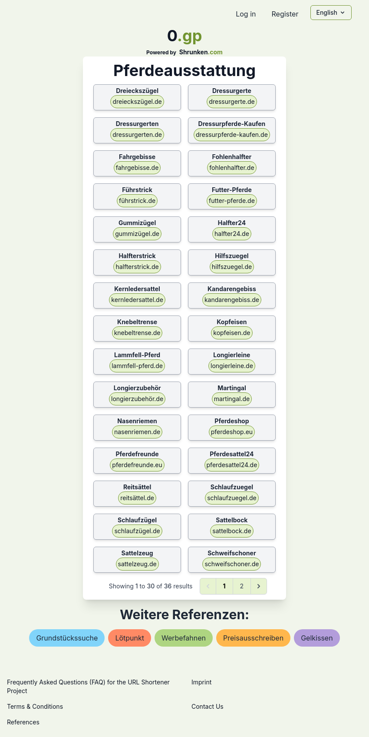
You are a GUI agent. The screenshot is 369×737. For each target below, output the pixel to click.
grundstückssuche (67, 638)
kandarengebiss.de (231, 299)
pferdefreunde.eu (137, 464)
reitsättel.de (137, 497)
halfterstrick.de (136, 266)
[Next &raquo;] (258, 586)
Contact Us (207, 706)
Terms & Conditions (35, 706)
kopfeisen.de (231, 332)
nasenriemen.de (137, 431)
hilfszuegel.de (232, 266)
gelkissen (317, 638)
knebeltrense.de (137, 332)
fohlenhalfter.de (231, 167)
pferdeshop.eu (232, 431)
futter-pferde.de (232, 200)
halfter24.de (231, 233)
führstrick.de (137, 200)
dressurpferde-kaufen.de (232, 134)
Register (284, 14)
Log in (246, 14)
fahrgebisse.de (137, 167)
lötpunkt (129, 638)
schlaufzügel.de (137, 530)
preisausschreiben (253, 638)
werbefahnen (183, 638)
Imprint (201, 682)
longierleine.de (232, 365)
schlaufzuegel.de (231, 497)
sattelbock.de (231, 530)
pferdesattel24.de (232, 464)
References (23, 722)
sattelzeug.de (137, 564)
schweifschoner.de (231, 564)
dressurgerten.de (137, 134)
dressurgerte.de (231, 101)
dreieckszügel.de (136, 101)
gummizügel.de (137, 233)
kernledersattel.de (137, 299)
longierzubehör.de (137, 398)
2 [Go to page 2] (242, 586)
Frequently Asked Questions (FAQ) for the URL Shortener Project (88, 686)
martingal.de (232, 398)
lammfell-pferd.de (137, 365)
